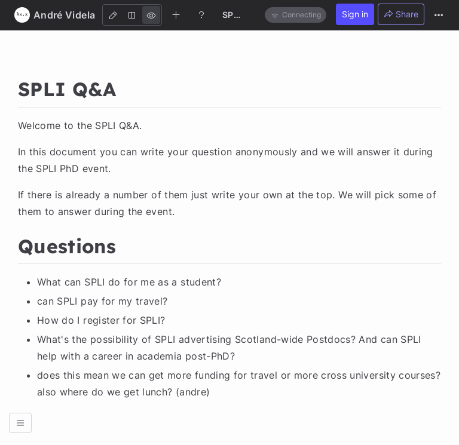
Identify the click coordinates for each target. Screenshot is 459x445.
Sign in (355, 14)
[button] (20, 423)
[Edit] (113, 15)
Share (401, 14)
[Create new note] (176, 14)
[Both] (132, 15)
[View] (151, 15)
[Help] (201, 14)
